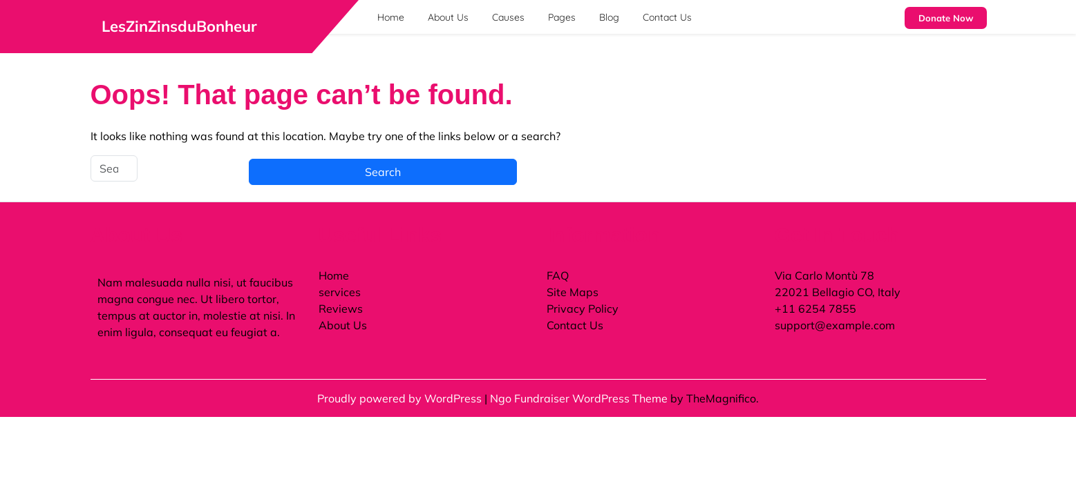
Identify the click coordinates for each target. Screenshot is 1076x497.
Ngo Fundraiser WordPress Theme (580, 398)
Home (390, 17)
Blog (609, 17)
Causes (508, 17)
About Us (448, 17)
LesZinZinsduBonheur (179, 26)
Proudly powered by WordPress (400, 398)
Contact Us (667, 17)
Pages (562, 17)
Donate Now (945, 17)
